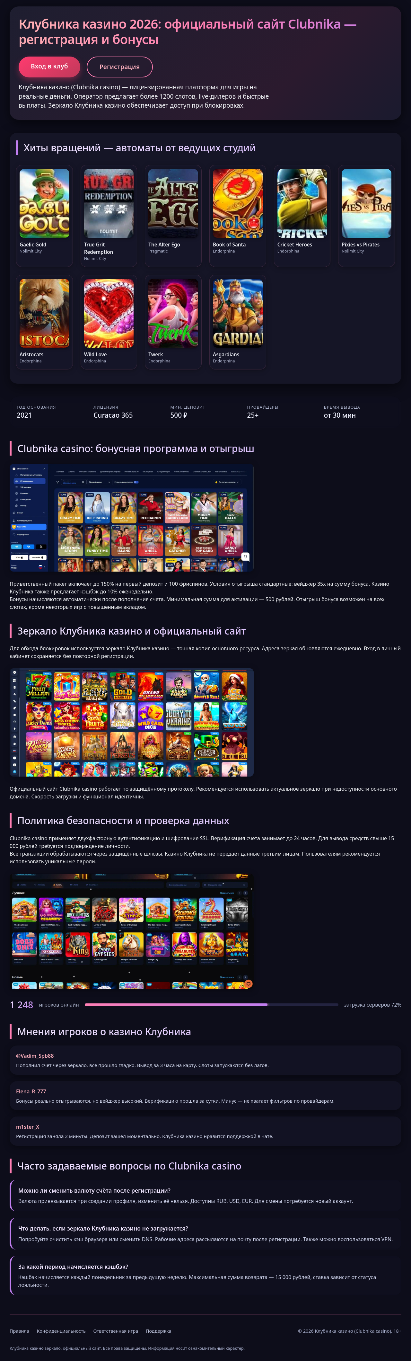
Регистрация (120, 66)
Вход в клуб (49, 66)
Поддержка (158, 1331)
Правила (19, 1331)
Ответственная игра (115, 1331)
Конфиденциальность (61, 1331)
